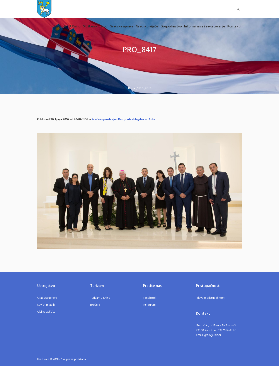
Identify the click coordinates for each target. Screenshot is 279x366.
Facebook (150, 297)
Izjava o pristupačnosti (210, 297)
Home (132, 88)
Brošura (95, 304)
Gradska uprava (47, 297)
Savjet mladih (46, 304)
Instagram (149, 304)
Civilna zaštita (46, 311)
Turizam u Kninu (100, 297)
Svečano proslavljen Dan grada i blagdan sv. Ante (123, 119)
